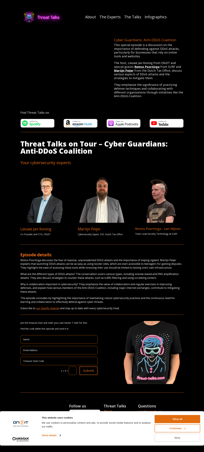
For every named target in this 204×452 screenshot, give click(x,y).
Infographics (156, 16)
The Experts (110, 16)
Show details (49, 441)
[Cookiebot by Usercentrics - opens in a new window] (21, 445)
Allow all (177, 425)
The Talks (132, 16)
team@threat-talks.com (150, 411)
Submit (88, 370)
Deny (177, 444)
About (90, 16)
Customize (178, 435)
